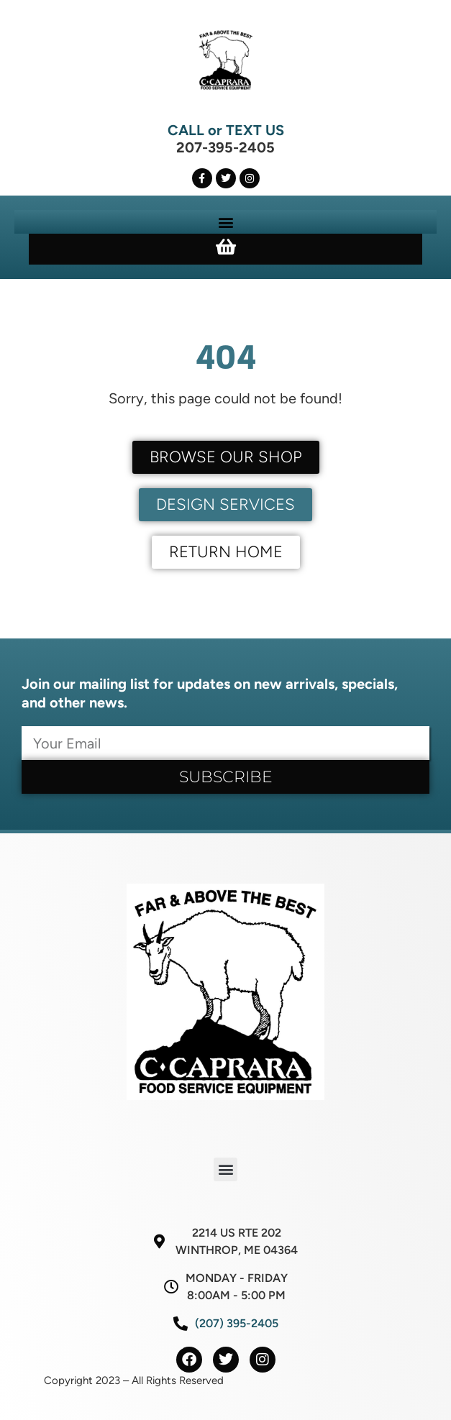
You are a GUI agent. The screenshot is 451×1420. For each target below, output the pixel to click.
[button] (225, 222)
